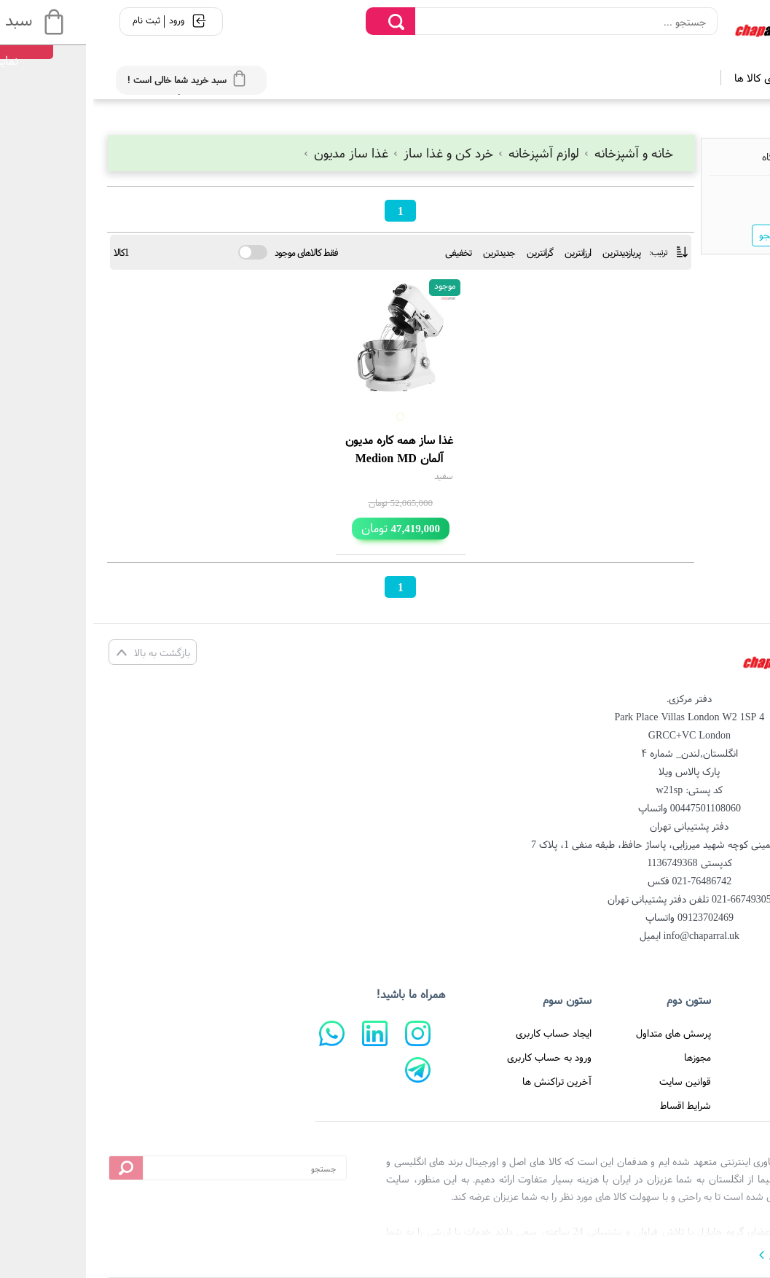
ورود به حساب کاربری (456, 1057)
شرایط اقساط (592, 1105)
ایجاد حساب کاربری (460, 1033)
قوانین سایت (592, 1081)
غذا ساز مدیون (254, 153)
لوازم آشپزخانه (447, 153)
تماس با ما (716, 1081)
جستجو (680, 234)
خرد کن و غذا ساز (351, 153)
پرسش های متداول (580, 1033)
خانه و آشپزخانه (535, 153)
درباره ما (721, 1057)
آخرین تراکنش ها (463, 1081)
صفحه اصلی (713, 1033)
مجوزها (604, 1057)
